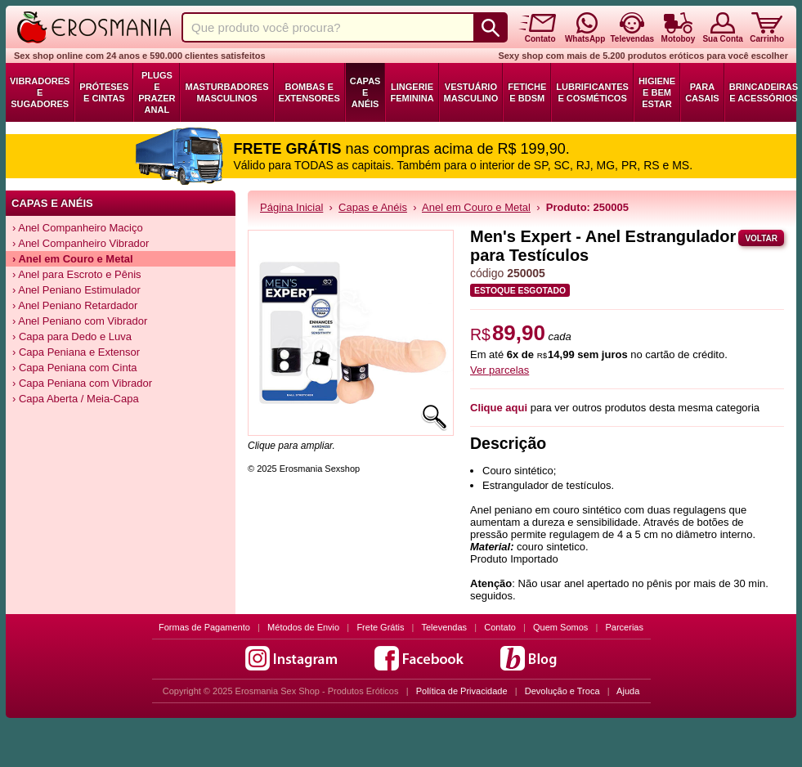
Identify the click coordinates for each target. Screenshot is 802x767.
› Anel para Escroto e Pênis (76, 274)
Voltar (761, 238)
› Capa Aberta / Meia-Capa (75, 398)
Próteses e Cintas (103, 92)
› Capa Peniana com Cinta (74, 367)
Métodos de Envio (303, 627)
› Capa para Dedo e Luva (72, 336)
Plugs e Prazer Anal (156, 92)
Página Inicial (291, 207)
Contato (500, 627)
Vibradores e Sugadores (39, 92)
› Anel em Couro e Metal (72, 259)
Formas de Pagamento (204, 627)
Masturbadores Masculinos (226, 92)
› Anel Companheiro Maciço (77, 228)
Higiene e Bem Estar (656, 92)
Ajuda (627, 691)
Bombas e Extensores (309, 92)
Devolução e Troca (562, 691)
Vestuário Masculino (471, 92)
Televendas (444, 627)
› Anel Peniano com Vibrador (79, 321)
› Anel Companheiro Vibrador (80, 243)
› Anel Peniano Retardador (74, 305)
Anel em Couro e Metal (476, 207)
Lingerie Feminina (411, 92)
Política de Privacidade (462, 691)
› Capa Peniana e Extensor (76, 352)
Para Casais (702, 92)
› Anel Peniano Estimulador (76, 290)
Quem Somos (560, 627)
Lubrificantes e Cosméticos (592, 92)
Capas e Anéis (365, 92)
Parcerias (624, 627)
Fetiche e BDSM (527, 92)
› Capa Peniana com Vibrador (82, 383)
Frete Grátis (380, 627)
